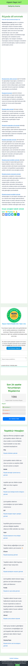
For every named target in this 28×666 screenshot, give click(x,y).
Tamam (17, 664)
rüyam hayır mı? (14, 2)
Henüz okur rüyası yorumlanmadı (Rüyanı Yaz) (11, 19)
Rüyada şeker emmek (8, 109)
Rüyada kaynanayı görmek (10, 555)
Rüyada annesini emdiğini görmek (11, 194)
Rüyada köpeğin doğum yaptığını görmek (12, 515)
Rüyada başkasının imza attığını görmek (12, 537)
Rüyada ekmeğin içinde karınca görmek (11, 474)
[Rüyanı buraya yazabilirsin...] (14, 359)
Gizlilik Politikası (14, 658)
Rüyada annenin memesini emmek (11, 174)
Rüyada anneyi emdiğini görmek (10, 160)
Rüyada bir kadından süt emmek (10, 125)
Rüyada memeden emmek (9, 139)
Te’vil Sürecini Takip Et (14, 348)
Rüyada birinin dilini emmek (9, 79)
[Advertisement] (14, 62)
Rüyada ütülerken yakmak (10, 453)
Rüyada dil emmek (7, 93)
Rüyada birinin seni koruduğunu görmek (11, 645)
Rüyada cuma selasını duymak (11, 618)
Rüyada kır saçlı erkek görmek (11, 591)
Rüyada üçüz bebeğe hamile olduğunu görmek (13, 493)
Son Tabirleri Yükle (14, 418)
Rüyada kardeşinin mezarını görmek (13, 571)
